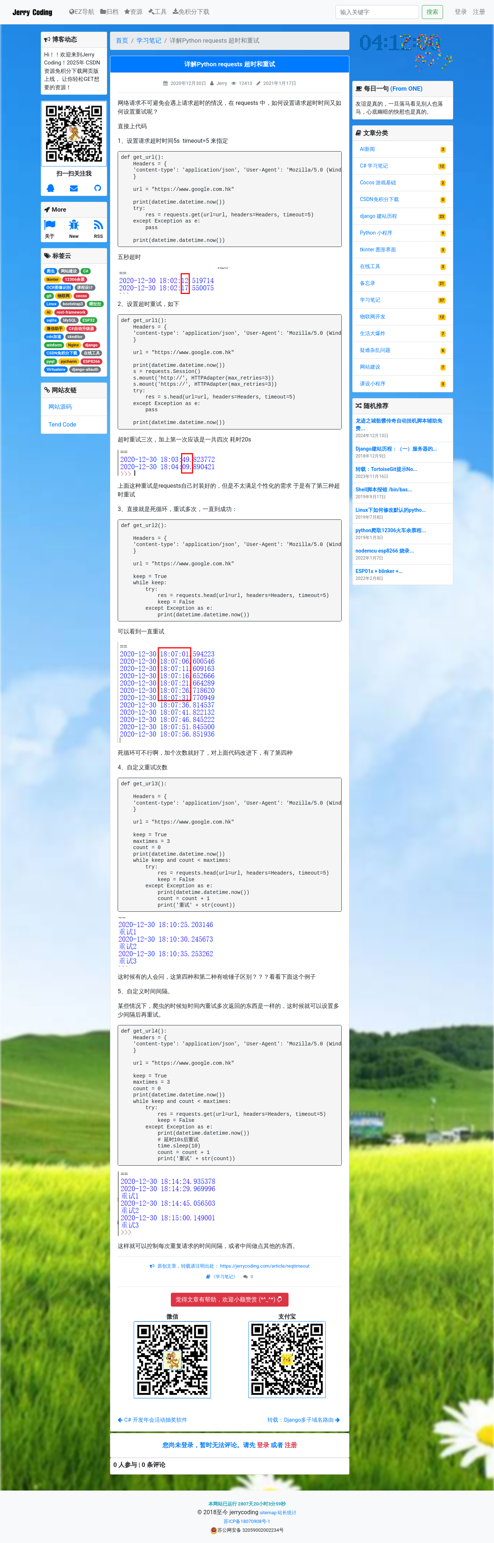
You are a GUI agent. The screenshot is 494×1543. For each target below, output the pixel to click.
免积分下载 (191, 11)
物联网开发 (372, 316)
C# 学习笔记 (374, 166)
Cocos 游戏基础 (378, 182)
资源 (133, 11)
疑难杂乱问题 (375, 350)
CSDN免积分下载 (379, 199)
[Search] (377, 12)
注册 (479, 11)
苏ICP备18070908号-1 (247, 1521)
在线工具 (370, 266)
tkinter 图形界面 (378, 249)
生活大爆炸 (372, 333)
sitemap (268, 1512)
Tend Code (62, 424)
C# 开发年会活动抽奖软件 (152, 1420)
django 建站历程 (378, 216)
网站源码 (60, 406)
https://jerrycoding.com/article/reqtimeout (264, 1266)
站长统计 (287, 1512)
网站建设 (370, 367)
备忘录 (367, 283)
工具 (157, 11)
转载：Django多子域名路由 (303, 1420)
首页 (122, 40)
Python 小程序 (376, 233)
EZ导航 (81, 11)
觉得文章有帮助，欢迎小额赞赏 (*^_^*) (229, 1299)
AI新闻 (367, 149)
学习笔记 (149, 40)
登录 (461, 11)
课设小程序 (372, 383)
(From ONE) (406, 88)
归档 (109, 11)
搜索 (432, 11)
